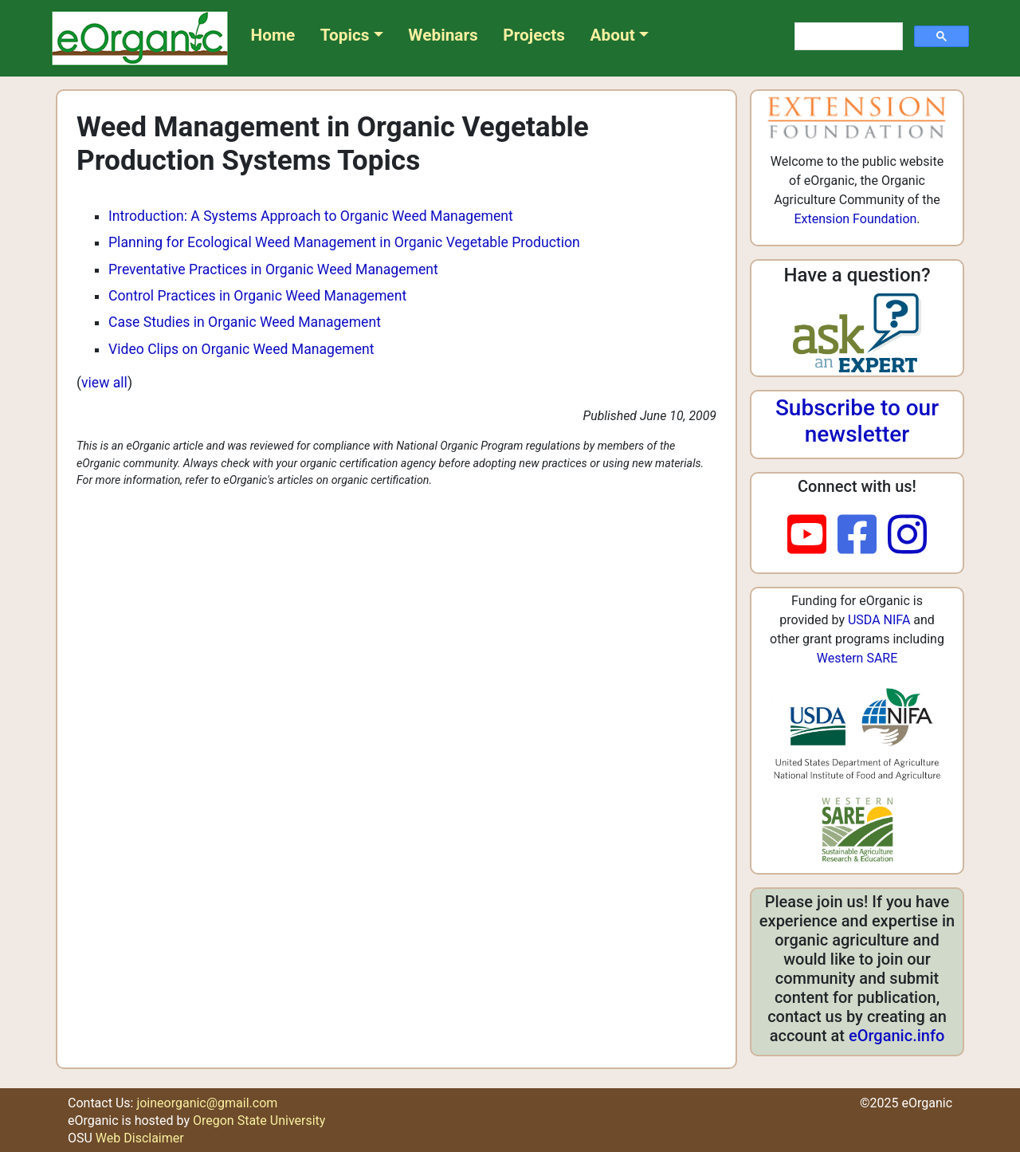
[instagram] (907, 535)
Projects (534, 35)
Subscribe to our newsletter (857, 421)
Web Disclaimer (140, 1138)
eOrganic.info (896, 1035)
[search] (847, 36)
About (612, 35)
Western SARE (857, 658)
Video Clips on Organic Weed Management (241, 349)
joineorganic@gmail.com (206, 1103)
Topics (345, 35)
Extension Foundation (855, 218)
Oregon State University (259, 1120)
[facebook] (863, 535)
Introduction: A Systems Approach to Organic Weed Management (310, 216)
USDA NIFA (879, 619)
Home (273, 35)
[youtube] (812, 535)
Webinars (442, 35)
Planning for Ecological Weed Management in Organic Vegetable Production (344, 242)
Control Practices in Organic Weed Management (257, 296)
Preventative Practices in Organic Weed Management (273, 269)
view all (104, 383)
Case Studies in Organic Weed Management (244, 322)
